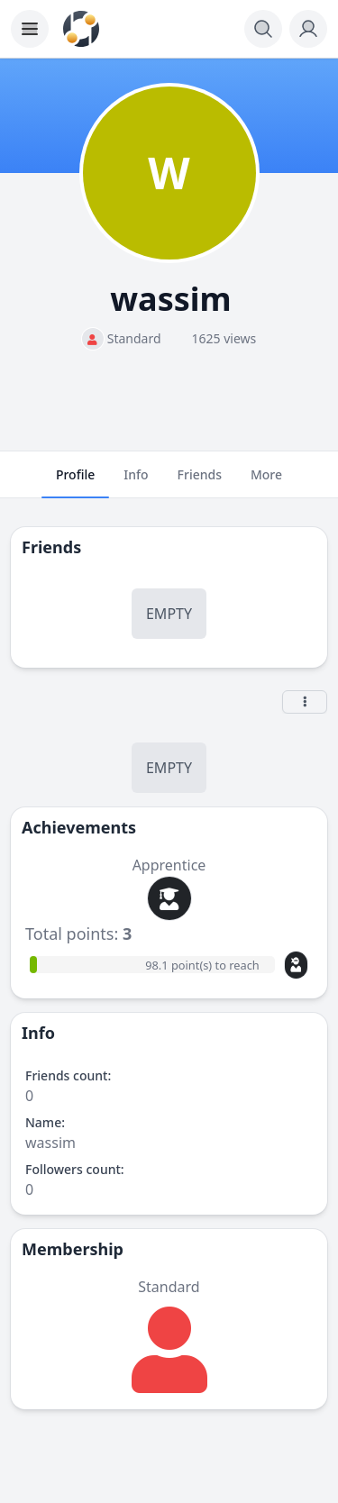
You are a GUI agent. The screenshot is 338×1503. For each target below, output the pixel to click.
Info (135, 482)
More (266, 482)
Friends (199, 482)
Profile (75, 482)
